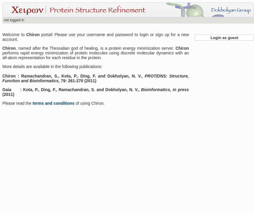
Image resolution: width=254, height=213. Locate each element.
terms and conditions (54, 103)
